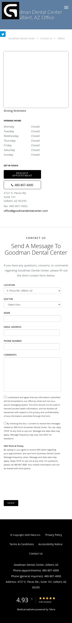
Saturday (36, 150)
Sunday (36, 154)
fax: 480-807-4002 (16, 206)
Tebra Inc (35, 535)
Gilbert (61, 38)
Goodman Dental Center (21, 38)
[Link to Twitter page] (3, 34)
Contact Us (46, 38)
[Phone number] (22, 185)
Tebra (52, 609)
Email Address (12, 327)
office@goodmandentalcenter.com (26, 211)
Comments (10, 354)
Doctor (8, 299)
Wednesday (36, 136)
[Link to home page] (12, 10)
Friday (36, 145)
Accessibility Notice (50, 544)
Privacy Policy (53, 535)
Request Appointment (22, 174)
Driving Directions (15, 110)
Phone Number (13, 341)
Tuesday (36, 131)
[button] (66, 7)
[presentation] (32, 485)
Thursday (36, 140)
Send (11, 503)
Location (9, 285)
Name (7, 312)
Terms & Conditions (22, 544)
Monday (36, 126)
